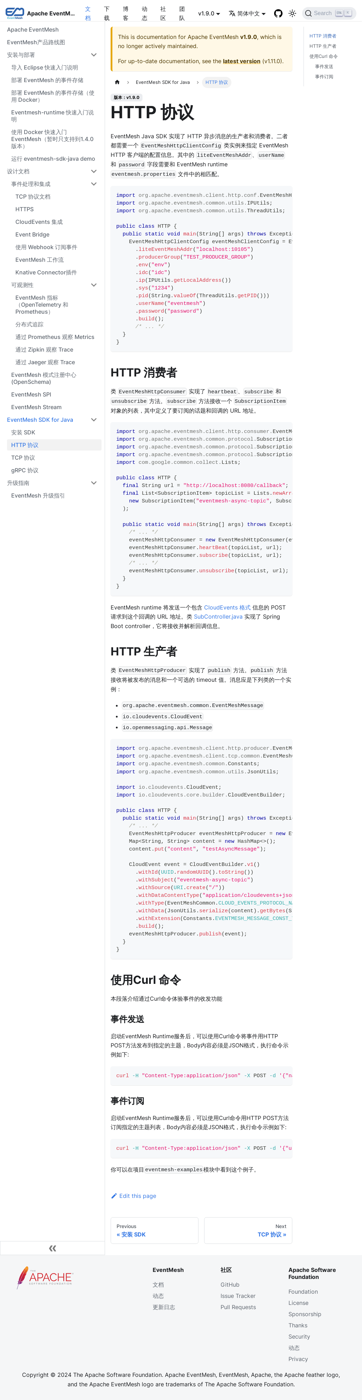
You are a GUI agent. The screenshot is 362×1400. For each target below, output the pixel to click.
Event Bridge (32, 234)
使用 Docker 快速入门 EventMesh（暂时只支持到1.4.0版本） (52, 138)
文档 (88, 13)
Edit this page (133, 1195)
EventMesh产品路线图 (36, 42)
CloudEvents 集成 (39, 221)
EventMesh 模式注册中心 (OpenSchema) (43, 378)
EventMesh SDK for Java (40, 419)
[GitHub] (278, 13)
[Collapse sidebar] (52, 1248)
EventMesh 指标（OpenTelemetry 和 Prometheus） (41, 304)
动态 (144, 13)
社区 (163, 13)
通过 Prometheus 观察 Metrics (55, 336)
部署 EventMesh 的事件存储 (47, 80)
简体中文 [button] (244, 13)
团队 (182, 13)
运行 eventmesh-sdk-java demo (53, 158)
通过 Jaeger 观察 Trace (45, 362)
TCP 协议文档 (32, 196)
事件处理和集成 (30, 183)
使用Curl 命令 (323, 56)
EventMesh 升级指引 (38, 495)
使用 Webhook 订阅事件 (46, 247)
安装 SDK (23, 432)
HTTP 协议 (25, 444)
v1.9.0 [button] (206, 13)
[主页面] (117, 82)
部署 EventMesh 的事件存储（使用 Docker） (53, 96)
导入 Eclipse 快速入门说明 (44, 67)
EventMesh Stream (36, 407)
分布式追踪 (29, 324)
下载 (107, 13)
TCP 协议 (23, 457)
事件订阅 (324, 76)
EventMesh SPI (31, 394)
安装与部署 (21, 54)
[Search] (329, 13)
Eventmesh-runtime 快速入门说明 (52, 116)
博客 (125, 13)
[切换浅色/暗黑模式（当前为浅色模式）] (292, 13)
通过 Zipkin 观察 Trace (44, 349)
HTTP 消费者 (322, 36)
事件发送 (324, 66)
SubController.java (218, 616)
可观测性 (22, 284)
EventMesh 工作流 (39, 259)
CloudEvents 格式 (227, 607)
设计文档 (18, 171)
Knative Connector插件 (46, 272)
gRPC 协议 (25, 470)
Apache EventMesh (33, 29)
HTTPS (24, 209)
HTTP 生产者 (322, 46)
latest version (241, 61)
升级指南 (18, 482)
